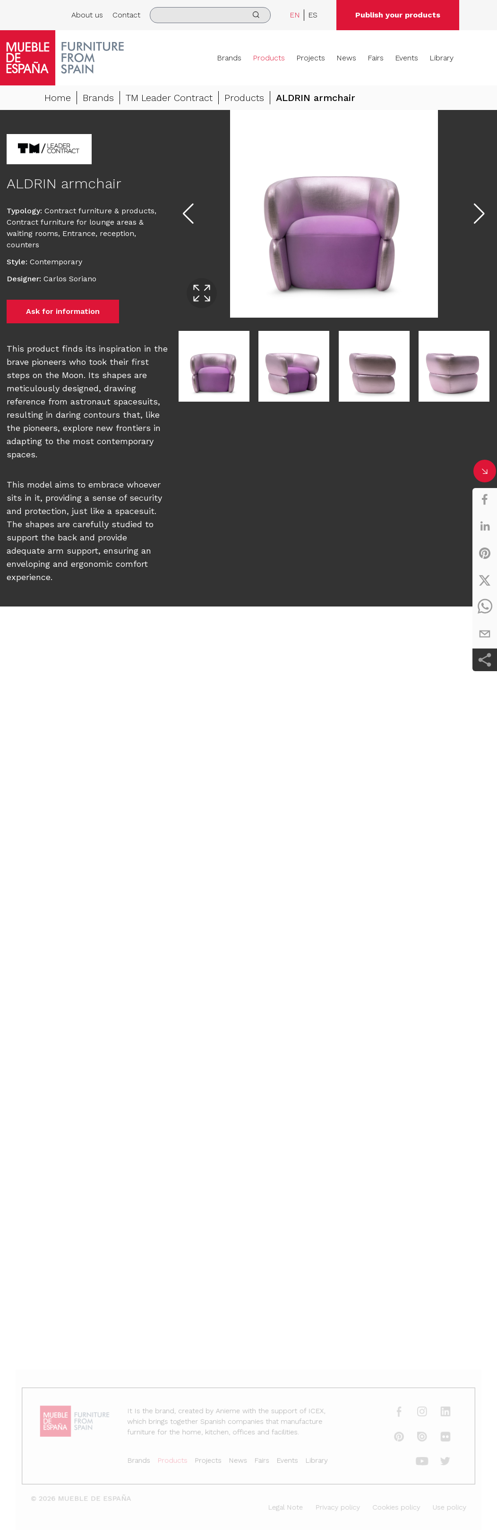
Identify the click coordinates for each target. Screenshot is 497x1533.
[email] (484, 634)
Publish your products (397, 14)
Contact (126, 14)
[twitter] (484, 580)
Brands (229, 57)
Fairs (376, 57)
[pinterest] (484, 553)
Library (441, 57)
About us (87, 14)
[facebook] (484, 499)
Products (269, 57)
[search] (210, 15)
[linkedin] (484, 526)
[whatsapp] (484, 607)
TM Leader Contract (169, 97)
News (346, 57)
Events (406, 57)
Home (57, 97)
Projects (310, 57)
